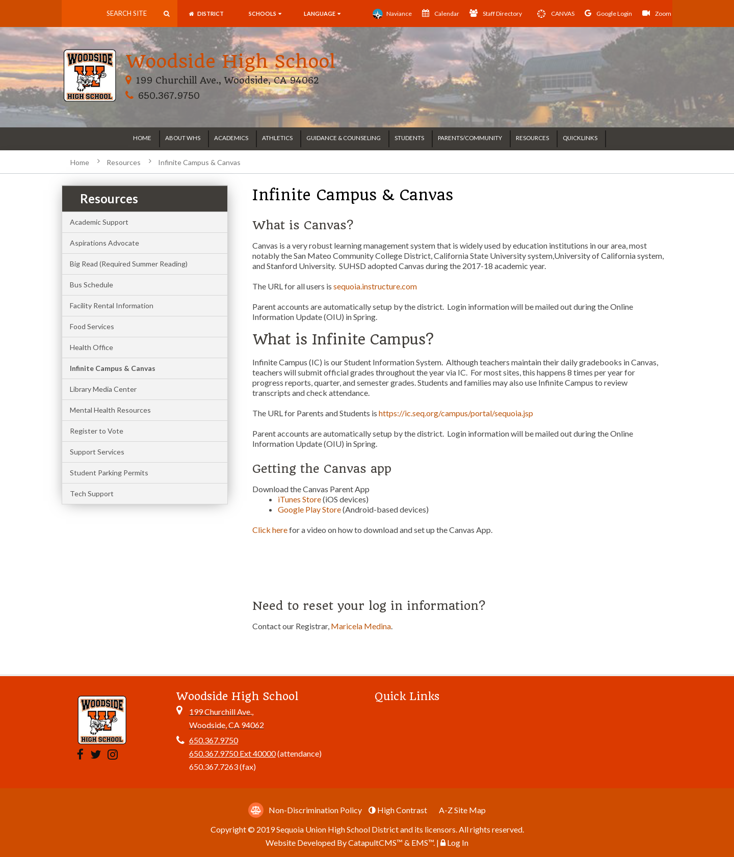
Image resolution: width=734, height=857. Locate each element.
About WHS (182, 138)
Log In (457, 842)
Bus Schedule (91, 284)
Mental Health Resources (110, 410)
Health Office (91, 347)
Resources (532, 138)
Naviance (392, 14)
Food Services (92, 326)
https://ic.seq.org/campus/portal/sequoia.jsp (456, 413)
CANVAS (553, 14)
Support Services (97, 451)
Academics (231, 138)
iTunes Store (300, 499)
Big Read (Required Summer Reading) (129, 263)
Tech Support (92, 493)
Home (142, 138)
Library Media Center (103, 389)
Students (409, 138)
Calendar (440, 13)
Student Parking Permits (109, 472)
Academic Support (99, 222)
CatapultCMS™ (375, 842)
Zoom (656, 13)
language (321, 13)
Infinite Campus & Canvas (199, 162)
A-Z (462, 810)
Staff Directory (495, 13)
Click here (269, 529)
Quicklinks (580, 138)
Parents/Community (470, 138)
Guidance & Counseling (343, 138)
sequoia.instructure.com (375, 286)
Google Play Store (309, 509)
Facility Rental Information (111, 305)
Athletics (277, 138)
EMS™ (422, 842)
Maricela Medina (361, 626)
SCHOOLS (265, 13)
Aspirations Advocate (104, 242)
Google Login (608, 13)
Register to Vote (96, 430)
